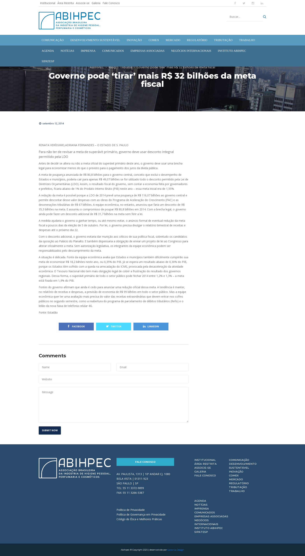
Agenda (200, 500)
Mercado (236, 479)
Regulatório (239, 483)
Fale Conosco (111, 3)
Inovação (236, 471)
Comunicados (204, 512)
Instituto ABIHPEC (208, 528)
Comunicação (239, 459)
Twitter (113, 326)
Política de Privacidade (131, 510)
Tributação (238, 487)
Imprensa (201, 508)
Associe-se (82, 3)
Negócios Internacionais (206, 522)
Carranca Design (175, 549)
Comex (234, 475)
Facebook (76, 326)
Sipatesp (201, 531)
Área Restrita (65, 3)
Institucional (47, 3)
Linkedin (151, 326)
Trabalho (237, 491)
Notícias (201, 504)
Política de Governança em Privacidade (141, 514)
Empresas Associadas (211, 516)
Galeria (96, 3)
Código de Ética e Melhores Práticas (139, 519)
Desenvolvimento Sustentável (243, 465)
